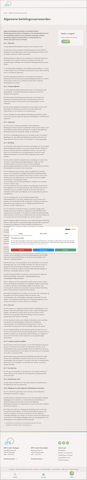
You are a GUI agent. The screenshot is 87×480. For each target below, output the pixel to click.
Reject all (21, 250)
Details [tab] (66, 233)
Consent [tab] (20, 233)
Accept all (65, 250)
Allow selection (43, 250)
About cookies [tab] (43, 233)
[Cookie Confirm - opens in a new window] (70, 229)
